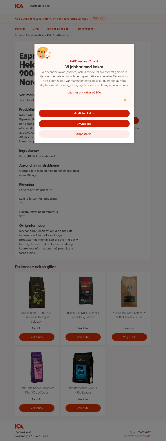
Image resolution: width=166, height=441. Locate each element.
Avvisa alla (84, 123)
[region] (84, 93)
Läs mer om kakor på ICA (84, 92)
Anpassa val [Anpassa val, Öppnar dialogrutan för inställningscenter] (84, 134)
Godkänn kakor (84, 113)
